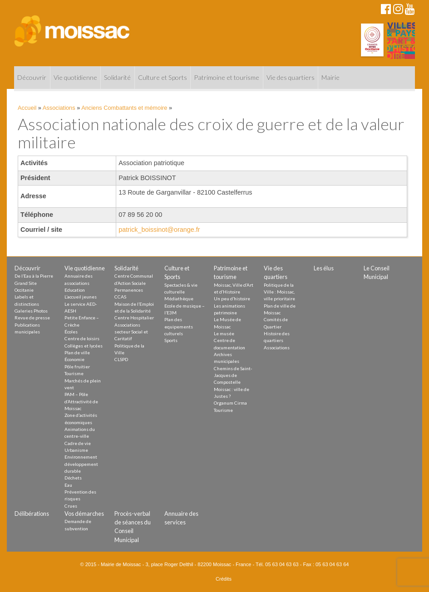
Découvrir (31, 77)
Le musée (224, 333)
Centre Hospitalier (134, 317)
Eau (68, 485)
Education (74, 290)
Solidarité (117, 77)
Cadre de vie (77, 443)
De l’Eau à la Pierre (34, 276)
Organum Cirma (230, 403)
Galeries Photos (31, 310)
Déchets (73, 477)
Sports (171, 340)
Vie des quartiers (290, 77)
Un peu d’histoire (232, 298)
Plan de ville (77, 352)
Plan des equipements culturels (178, 326)
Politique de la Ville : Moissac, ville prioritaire (279, 292)
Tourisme (74, 373)
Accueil (27, 107)
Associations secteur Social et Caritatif (131, 332)
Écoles (71, 331)
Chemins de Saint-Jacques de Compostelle (233, 375)
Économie (74, 359)
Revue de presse (32, 317)
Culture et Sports (162, 77)
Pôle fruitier (77, 366)
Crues (70, 506)
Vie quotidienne (75, 77)
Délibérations (32, 513)
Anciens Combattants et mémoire (124, 107)
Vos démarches (84, 513)
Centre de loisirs (81, 338)
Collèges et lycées (83, 345)
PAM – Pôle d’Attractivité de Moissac (81, 401)
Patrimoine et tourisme (226, 77)
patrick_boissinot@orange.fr (159, 229)
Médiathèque (178, 298)
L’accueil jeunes (80, 296)
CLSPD (121, 359)
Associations (59, 107)
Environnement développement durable (81, 464)
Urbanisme (76, 450)
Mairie (330, 77)
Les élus (324, 268)
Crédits (224, 579)
